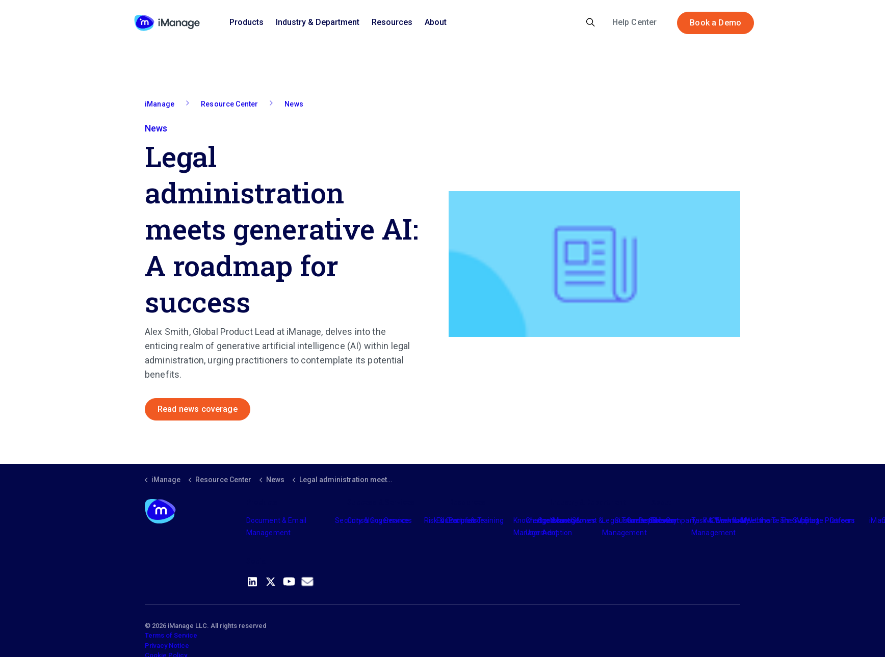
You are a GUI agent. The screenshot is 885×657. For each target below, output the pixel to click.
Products (246, 22)
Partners (463, 520)
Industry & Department (317, 22)
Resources (392, 22)
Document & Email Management (276, 526)
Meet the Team (765, 520)
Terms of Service (171, 635)
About (436, 22)
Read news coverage (197, 409)
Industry (563, 520)
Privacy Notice (167, 645)
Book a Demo (715, 23)
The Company (674, 520)
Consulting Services (379, 520)
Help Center (634, 22)
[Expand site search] (590, 23)
